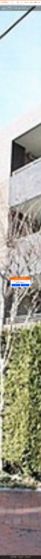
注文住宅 (31, 2)
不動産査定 (35, 2)
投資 (39, 2)
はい (16, 285)
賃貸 (17, 2)
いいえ (25, 285)
